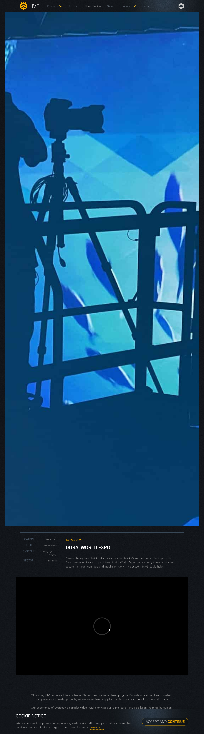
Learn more (97, 727)
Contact (146, 6)
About (110, 6)
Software (73, 6)
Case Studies (93, 6)
